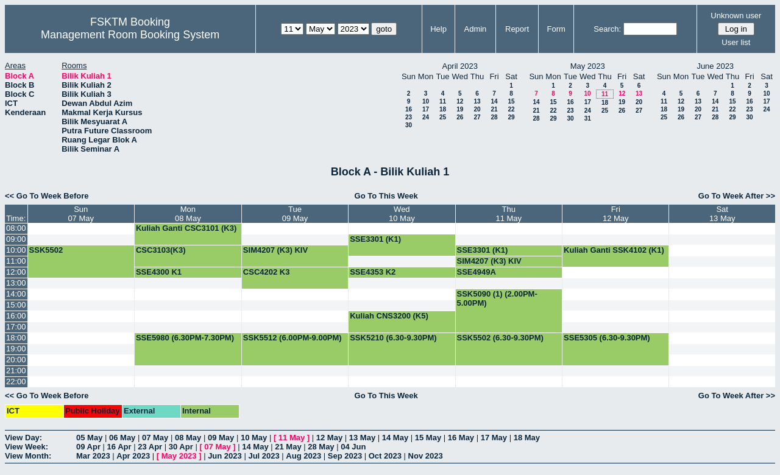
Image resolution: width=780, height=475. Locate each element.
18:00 (16, 337)
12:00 (16, 271)
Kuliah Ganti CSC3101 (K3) (186, 228)
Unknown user (736, 15)
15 (511, 101)
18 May (527, 437)
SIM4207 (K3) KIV (275, 250)
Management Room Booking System (130, 35)
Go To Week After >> (736, 195)
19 (459, 109)
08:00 (16, 228)
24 (425, 117)
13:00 (16, 282)
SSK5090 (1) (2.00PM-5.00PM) (497, 298)
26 (459, 117)
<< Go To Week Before (47, 195)
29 (511, 117)
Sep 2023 (345, 455)
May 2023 (179, 455)
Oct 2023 (385, 455)
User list (736, 42)
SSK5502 (46, 250)
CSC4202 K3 (266, 271)
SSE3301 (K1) (375, 239)
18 (442, 109)
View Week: (26, 446)
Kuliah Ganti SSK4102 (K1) (614, 250)
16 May (461, 437)
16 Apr (119, 446)
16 (408, 109)
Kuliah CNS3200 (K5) (389, 315)
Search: (607, 28)
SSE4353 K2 (372, 271)
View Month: (28, 455)
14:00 (16, 293)
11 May (291, 437)
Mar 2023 (93, 455)
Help (438, 28)
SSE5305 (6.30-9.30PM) (607, 337)
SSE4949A (476, 271)
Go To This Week (386, 195)
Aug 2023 (303, 455)
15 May (428, 437)
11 (442, 101)
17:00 (16, 326)
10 (425, 101)
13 (476, 101)
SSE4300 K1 (159, 271)
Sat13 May (722, 214)
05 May (89, 437)
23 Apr (150, 446)
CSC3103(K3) (161, 250)
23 (408, 117)
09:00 (16, 239)
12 (459, 101)
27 (476, 117)
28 (494, 117)
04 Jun (353, 446)
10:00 (16, 250)
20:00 (16, 359)
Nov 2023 (425, 455)
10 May (254, 437)
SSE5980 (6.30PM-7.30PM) (185, 337)
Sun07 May (81, 214)
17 (425, 109)
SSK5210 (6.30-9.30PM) (393, 337)
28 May (321, 446)
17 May (494, 437)
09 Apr (88, 446)
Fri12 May (616, 214)
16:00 (16, 315)
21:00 (16, 370)
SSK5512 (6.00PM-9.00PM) (292, 337)
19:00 (16, 348)
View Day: (23, 437)
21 (494, 109)
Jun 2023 (225, 455)
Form (556, 28)
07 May (155, 437)
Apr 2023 (133, 455)
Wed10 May (402, 214)
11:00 (16, 261)
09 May (221, 437)
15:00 (16, 304)
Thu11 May (508, 214)
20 (476, 109)
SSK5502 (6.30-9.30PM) (500, 337)
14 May (395, 437)
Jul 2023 (263, 455)
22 (511, 109)
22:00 (16, 381)
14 (494, 101)
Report (517, 28)
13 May (362, 437)
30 (408, 125)
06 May (122, 437)
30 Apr (181, 446)
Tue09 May (295, 214)
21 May (288, 446)
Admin (475, 28)
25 (442, 117)
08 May (188, 437)
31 (587, 118)
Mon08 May (188, 214)
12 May (329, 437)
